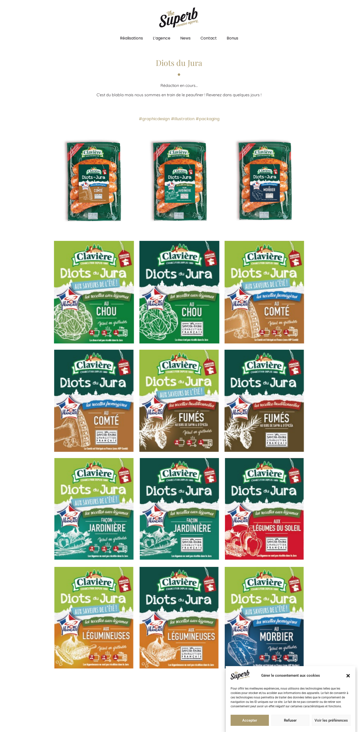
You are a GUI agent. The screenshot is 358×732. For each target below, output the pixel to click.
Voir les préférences (331, 720)
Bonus (232, 38)
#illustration (183, 119)
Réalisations (131, 38)
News (185, 38)
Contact (208, 38)
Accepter (249, 720)
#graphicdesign (154, 119)
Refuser (290, 720)
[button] (348, 675)
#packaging (207, 119)
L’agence (161, 38)
